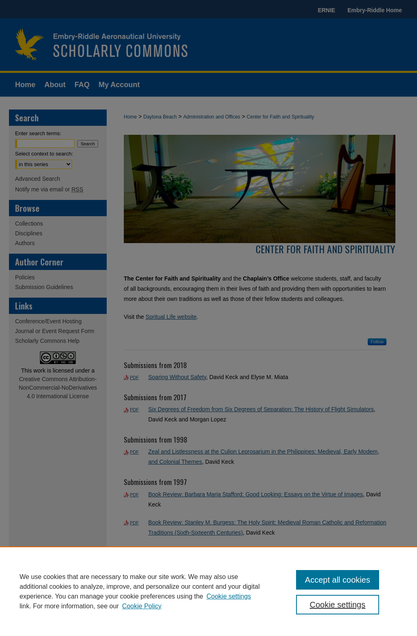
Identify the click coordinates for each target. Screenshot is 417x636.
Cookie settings (228, 596)
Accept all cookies (337, 579)
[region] (208, 591)
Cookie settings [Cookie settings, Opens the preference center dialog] (337, 604)
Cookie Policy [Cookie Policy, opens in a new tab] (142, 606)
